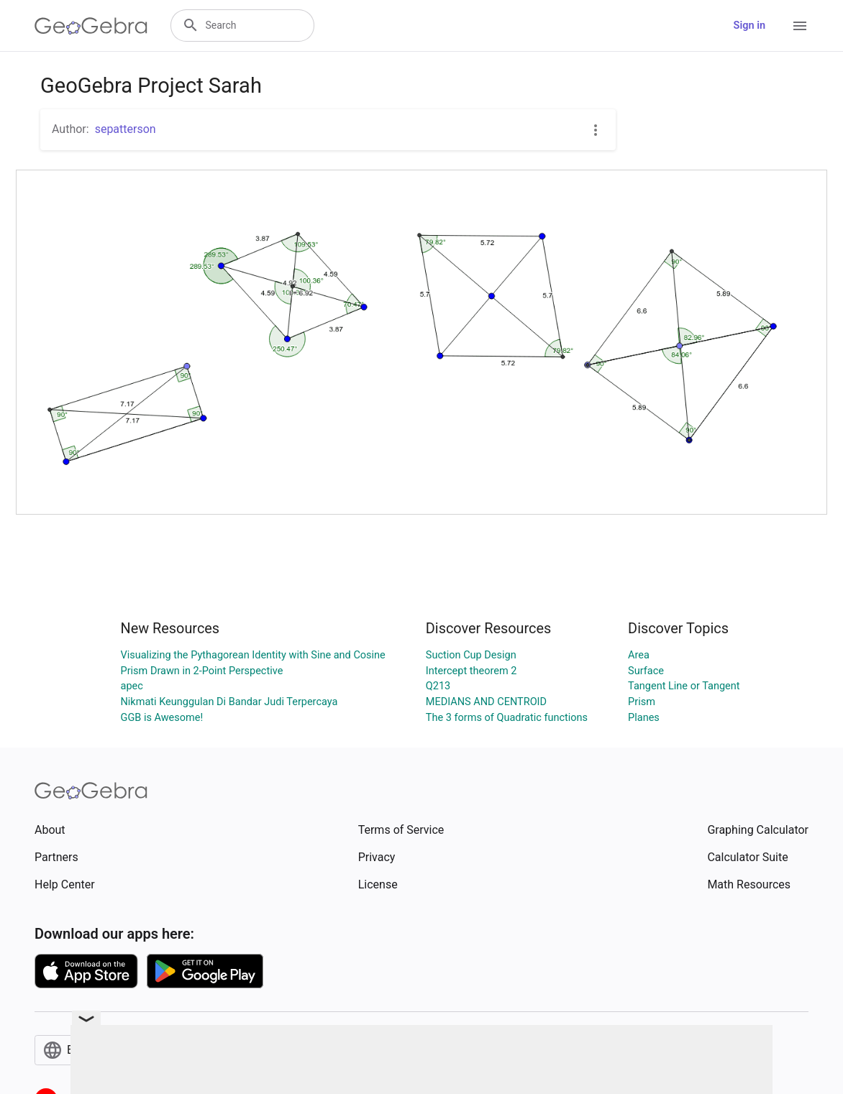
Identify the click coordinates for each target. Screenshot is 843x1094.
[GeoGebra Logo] (91, 26)
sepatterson (125, 129)
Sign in (749, 25)
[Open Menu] (799, 26)
